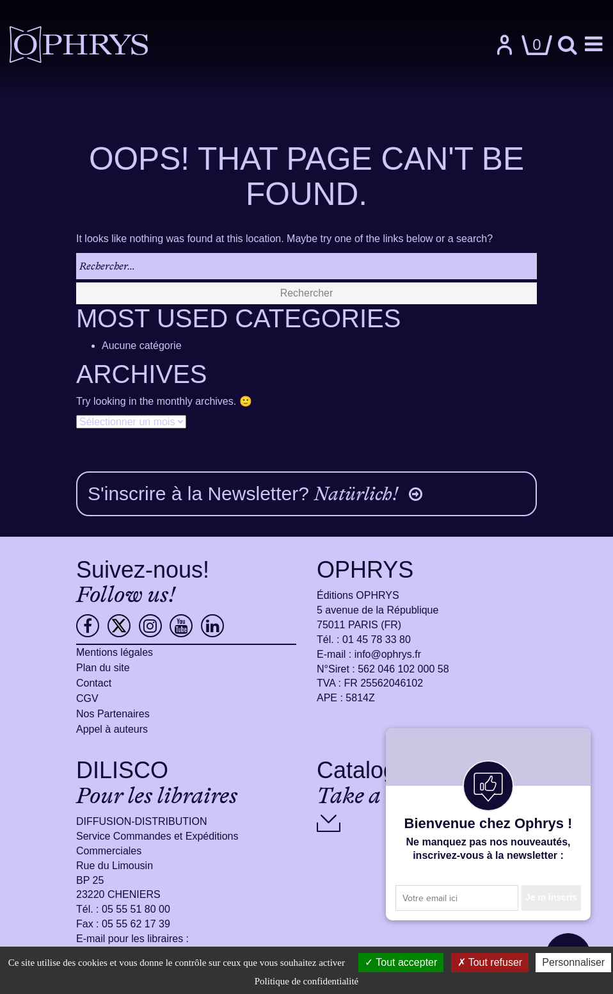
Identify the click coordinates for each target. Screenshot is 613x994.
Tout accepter (401, 962)
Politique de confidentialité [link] (306, 981)
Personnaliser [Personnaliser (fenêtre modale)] (573, 962)
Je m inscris (551, 897)
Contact (93, 683)
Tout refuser (490, 962)
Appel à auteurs (112, 729)
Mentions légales (114, 652)
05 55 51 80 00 (136, 909)
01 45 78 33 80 (376, 639)
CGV (87, 698)
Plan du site (103, 667)
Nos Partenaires (113, 713)
